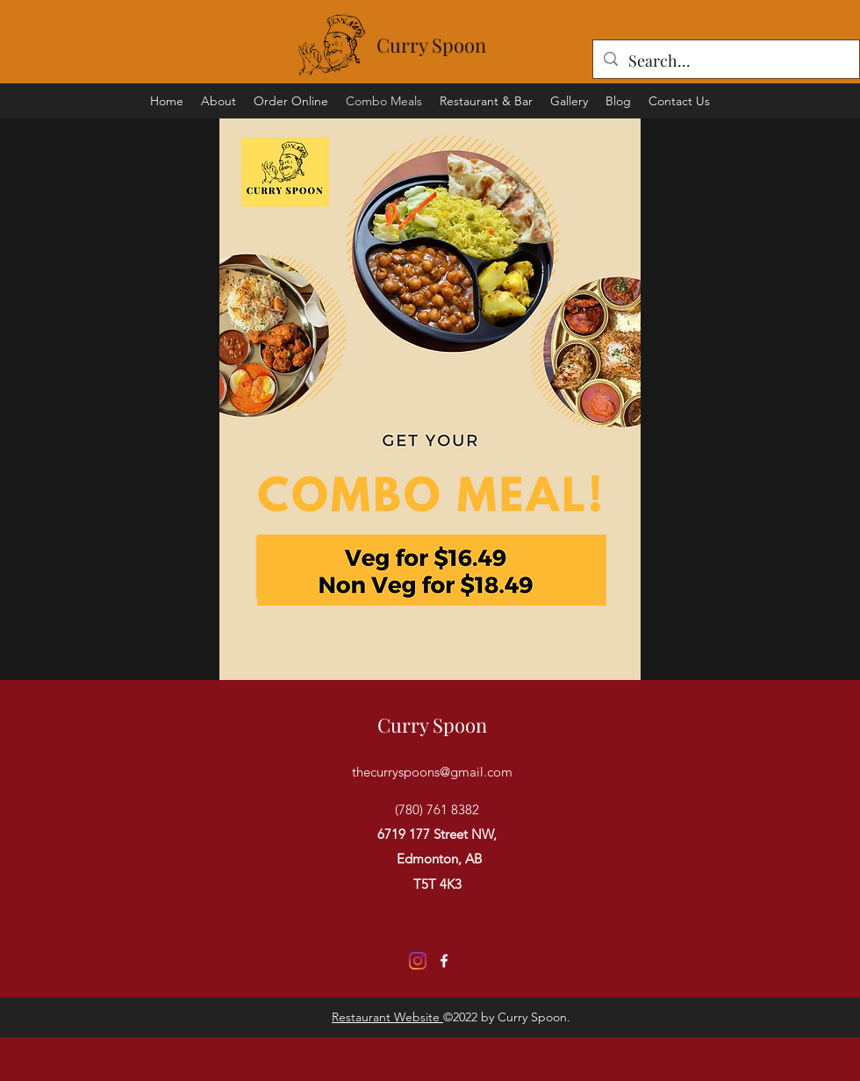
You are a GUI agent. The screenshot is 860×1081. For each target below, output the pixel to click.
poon (464, 45)
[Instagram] (417, 961)
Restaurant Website (387, 1017)
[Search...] (725, 61)
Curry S (409, 45)
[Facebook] (444, 961)
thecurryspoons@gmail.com (432, 771)
